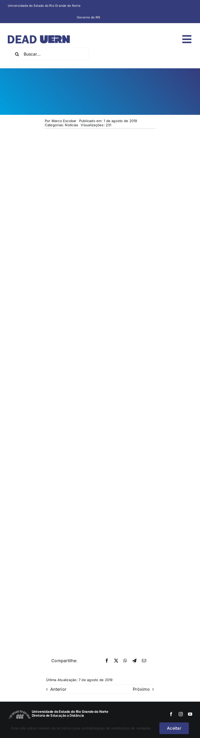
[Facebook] (106, 660)
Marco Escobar (64, 121)
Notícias (71, 125)
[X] (116, 660)
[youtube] (190, 714)
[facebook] (171, 714)
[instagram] (181, 714)
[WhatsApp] (125, 660)
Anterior (58, 689)
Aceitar (174, 728)
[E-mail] (144, 660)
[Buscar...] (49, 54)
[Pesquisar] (16, 54)
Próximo (141, 689)
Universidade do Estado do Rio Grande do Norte (44, 6)
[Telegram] (134, 660)
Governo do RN (88, 17)
